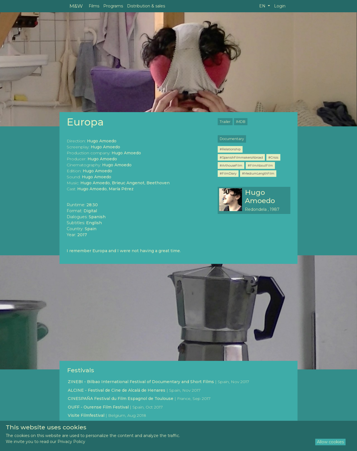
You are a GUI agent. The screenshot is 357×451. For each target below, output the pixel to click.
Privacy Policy (71, 441)
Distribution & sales (146, 6)
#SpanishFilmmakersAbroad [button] (241, 157)
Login (279, 6)
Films (94, 6)
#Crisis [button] (273, 157)
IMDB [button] (240, 122)
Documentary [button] (232, 139)
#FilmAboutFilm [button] (260, 165)
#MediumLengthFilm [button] (258, 173)
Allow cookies (330, 441)
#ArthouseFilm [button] (231, 165)
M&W (76, 6)
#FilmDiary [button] (228, 173)
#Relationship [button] (230, 149)
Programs (113, 6)
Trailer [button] (225, 122)
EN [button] (263, 6)
